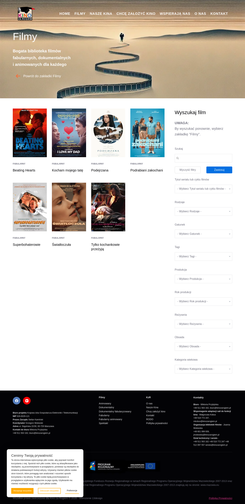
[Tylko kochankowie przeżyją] (108, 207)
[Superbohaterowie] (30, 207)
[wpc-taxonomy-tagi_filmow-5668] (203, 256)
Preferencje (72, 490)
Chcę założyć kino (136, 13)
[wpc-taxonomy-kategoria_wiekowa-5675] (203, 369)
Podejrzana (99, 170)
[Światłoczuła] (69, 207)
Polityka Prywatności (220, 498)
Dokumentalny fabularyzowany (115, 411)
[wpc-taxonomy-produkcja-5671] (203, 279)
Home (64, 13)
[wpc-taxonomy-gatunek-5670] (203, 234)
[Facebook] (16, 400)
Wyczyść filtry (187, 169)
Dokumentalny (106, 407)
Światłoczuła (61, 244)
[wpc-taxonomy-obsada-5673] (203, 346)
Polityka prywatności (157, 423)
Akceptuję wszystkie (22, 491)
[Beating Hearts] (30, 133)
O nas (200, 13)
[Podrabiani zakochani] (147, 133)
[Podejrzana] (108, 133)
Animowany (105, 403)
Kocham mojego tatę (67, 170)
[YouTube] (27, 400)
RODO (149, 419)
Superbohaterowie (26, 244)
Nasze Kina (101, 13)
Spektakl (103, 423)
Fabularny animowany (110, 419)
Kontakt (219, 13)
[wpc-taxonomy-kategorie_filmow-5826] (203, 211)
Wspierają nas (175, 13)
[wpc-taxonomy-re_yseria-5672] (203, 324)
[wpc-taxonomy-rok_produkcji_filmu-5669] (203, 301)
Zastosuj (219, 169)
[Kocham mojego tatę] (69, 133)
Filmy (80, 13)
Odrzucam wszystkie (49, 491)
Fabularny (19, 164)
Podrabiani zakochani (147, 170)
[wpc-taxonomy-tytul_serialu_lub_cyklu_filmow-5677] (203, 189)
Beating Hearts (24, 170)
